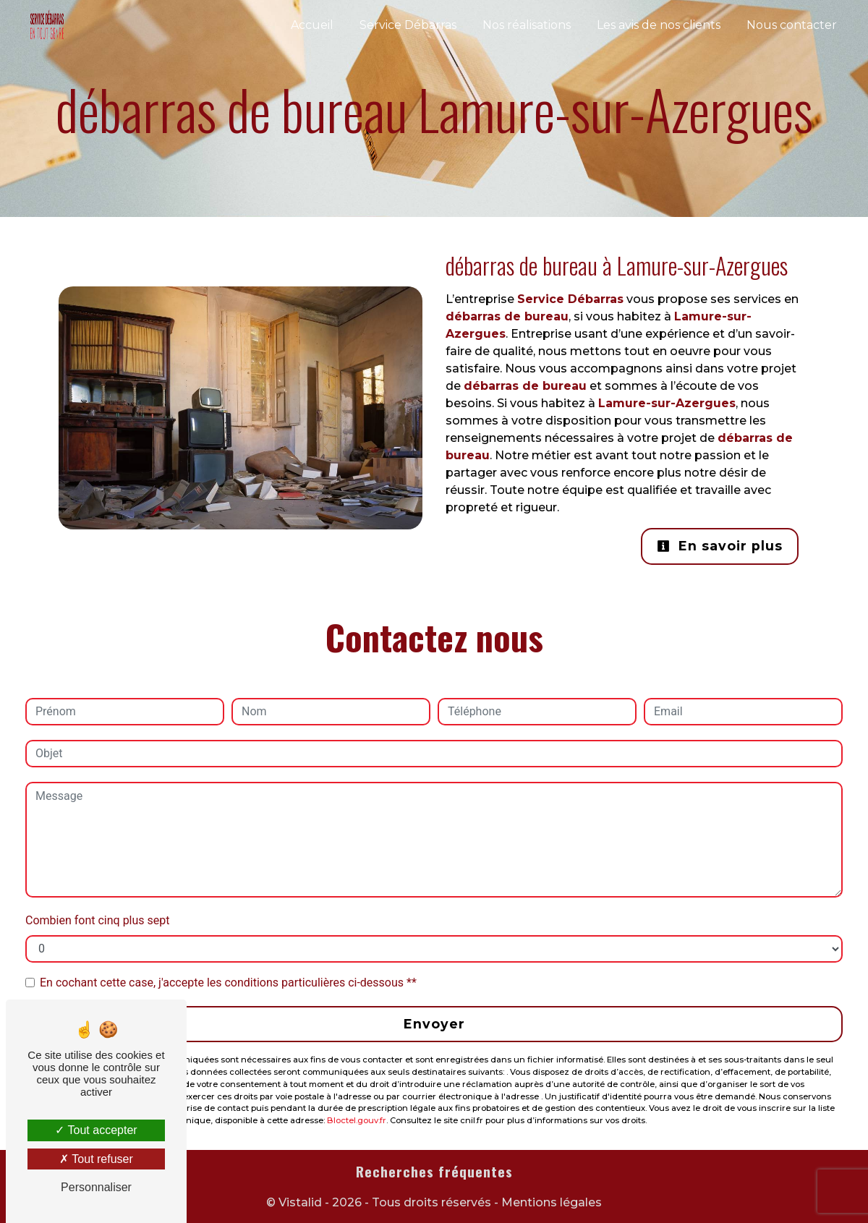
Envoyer (434, 1023)
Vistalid (300, 1202)
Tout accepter (96, 1130)
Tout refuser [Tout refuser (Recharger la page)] (96, 1159)
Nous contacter (791, 25)
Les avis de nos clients (658, 25)
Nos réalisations (526, 25)
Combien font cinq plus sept (97, 920)
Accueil (312, 25)
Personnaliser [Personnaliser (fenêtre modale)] (96, 1187)
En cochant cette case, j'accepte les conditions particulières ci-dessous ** (228, 982)
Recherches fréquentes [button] (434, 1172)
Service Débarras (407, 25)
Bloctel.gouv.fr (356, 1120)
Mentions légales (550, 1202)
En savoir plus (720, 545)
